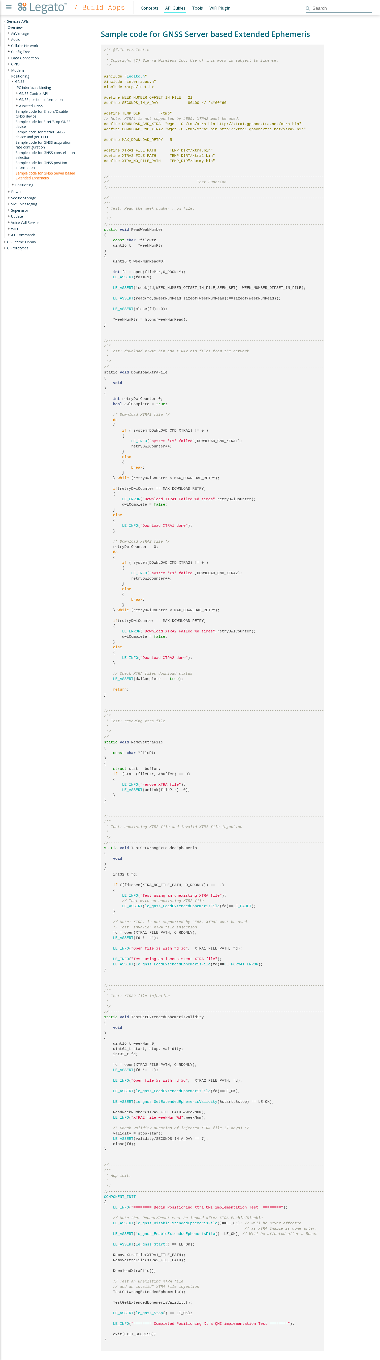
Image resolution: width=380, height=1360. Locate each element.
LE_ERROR (131, 499)
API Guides (175, 8)
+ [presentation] (9, 33)
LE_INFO (139, 441)
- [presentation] (5, 21)
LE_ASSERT (123, 277)
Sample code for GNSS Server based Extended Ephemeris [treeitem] (45, 175)
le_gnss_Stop (149, 1313)
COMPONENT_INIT (120, 1196)
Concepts (150, 8)
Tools (197, 8)
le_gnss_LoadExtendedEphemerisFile (182, 906)
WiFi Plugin (219, 8)
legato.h (136, 76)
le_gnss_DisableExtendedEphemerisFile (176, 1223)
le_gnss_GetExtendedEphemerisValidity (176, 1101)
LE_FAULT (242, 906)
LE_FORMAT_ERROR (241, 964)
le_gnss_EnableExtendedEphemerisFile (175, 1233)
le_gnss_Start (150, 1244)
